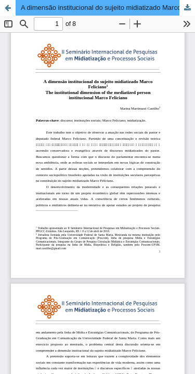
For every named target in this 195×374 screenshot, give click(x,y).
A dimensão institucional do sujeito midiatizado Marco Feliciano (108, 7)
